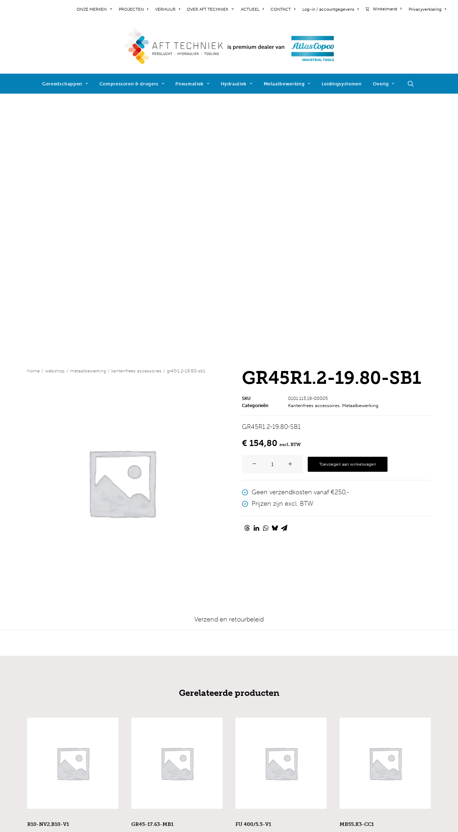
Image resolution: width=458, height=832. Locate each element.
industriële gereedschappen (172, 678)
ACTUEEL (252, 9)
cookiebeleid (46, 752)
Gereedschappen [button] (65, 83)
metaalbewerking (156, 726)
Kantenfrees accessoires (136, 111)
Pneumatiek (192, 83)
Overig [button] (384, 83)
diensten (144, 755)
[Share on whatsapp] (265, 268)
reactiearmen (150, 736)
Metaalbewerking (287, 83)
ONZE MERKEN (94, 9)
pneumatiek (148, 707)
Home (33, 111)
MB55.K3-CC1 (357, 565)
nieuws (37, 707)
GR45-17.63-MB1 (152, 565)
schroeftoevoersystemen (167, 745)
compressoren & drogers (167, 697)
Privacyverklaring (427, 9)
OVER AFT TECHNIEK (210, 9)
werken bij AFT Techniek (62, 688)
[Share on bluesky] (275, 268)
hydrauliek (146, 716)
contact (38, 716)
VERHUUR (167, 9)
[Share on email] (284, 268)
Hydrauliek (237, 83)
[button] (414, 83)
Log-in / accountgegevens (330, 9)
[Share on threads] (247, 268)
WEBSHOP (55, 111)
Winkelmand (387, 8)
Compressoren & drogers (132, 83)
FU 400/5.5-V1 (253, 565)
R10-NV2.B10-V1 (48, 565)
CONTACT (283, 9)
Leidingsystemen (342, 83)
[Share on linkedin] (256, 268)
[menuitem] (95, 9)
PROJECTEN (133, 9)
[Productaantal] (272, 205)
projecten (41, 697)
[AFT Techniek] (229, 46)
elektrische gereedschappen (172, 688)
